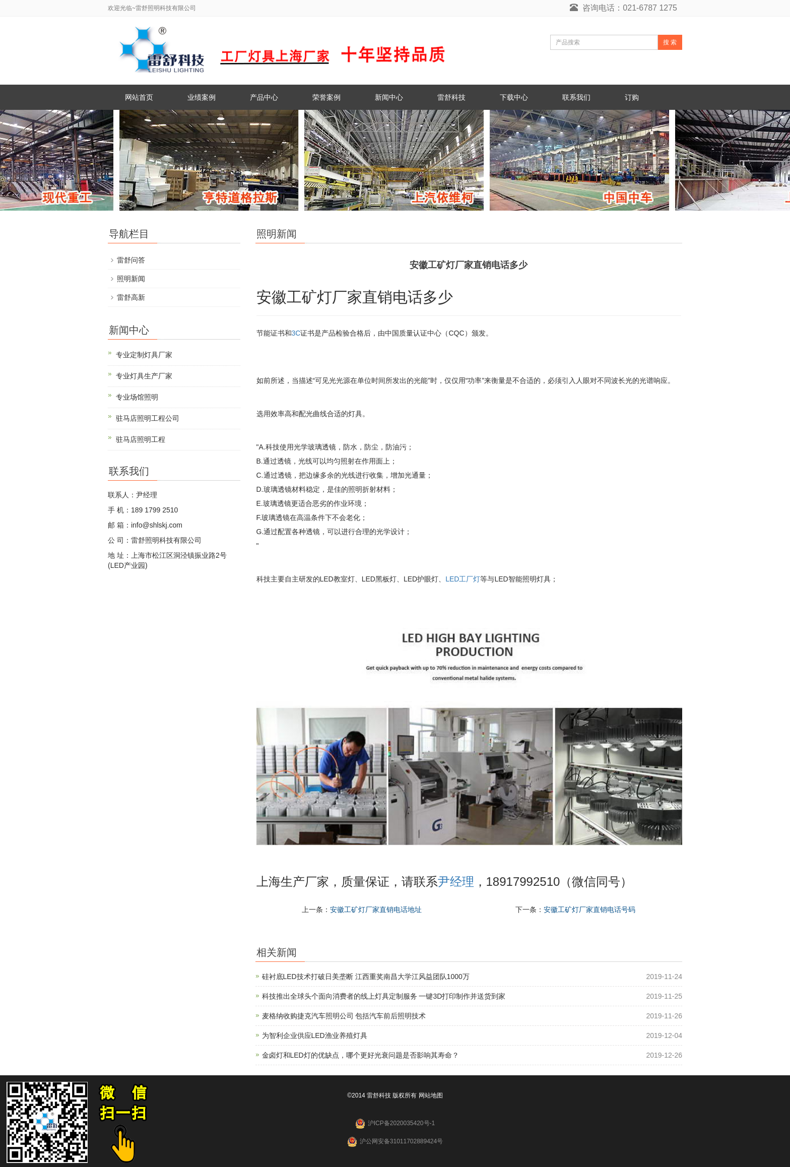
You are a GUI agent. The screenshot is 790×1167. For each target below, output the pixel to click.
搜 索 (670, 42)
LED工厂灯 (462, 579)
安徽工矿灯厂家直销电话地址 (376, 909)
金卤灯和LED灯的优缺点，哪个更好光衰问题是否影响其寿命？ (360, 1055)
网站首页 (139, 97)
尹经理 (456, 881)
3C (296, 333)
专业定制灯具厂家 (144, 355)
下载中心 (514, 97)
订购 (632, 97)
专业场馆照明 (137, 397)
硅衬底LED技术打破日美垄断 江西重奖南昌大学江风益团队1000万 (366, 976)
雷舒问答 (131, 260)
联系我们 (576, 97)
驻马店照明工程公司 (147, 418)
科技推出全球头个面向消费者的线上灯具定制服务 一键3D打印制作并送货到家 (384, 996)
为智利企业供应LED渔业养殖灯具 (314, 1035)
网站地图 (431, 1095)
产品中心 (264, 97)
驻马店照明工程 (140, 439)
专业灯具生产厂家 (144, 376)
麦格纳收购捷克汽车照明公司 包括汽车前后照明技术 (344, 1016)
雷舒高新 (131, 297)
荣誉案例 (326, 97)
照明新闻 (131, 279)
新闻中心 (389, 97)
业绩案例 (201, 97)
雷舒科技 (451, 97)
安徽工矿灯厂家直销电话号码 (589, 909)
